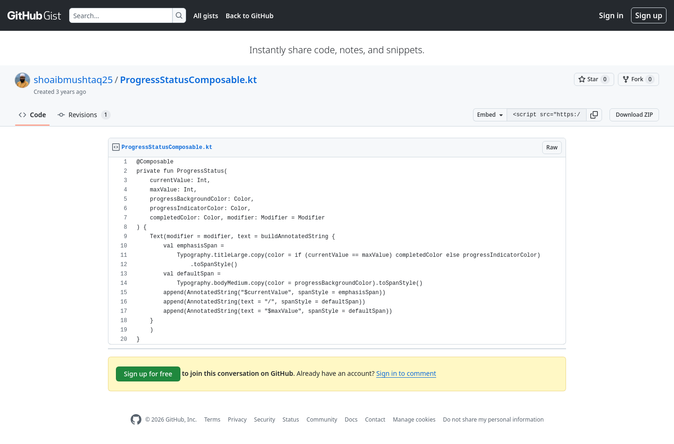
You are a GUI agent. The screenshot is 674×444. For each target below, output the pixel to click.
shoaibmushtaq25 (73, 79)
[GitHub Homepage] (136, 419)
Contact (375, 419)
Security (264, 419)
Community (322, 419)
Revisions (84, 115)
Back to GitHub (249, 15)
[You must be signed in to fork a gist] (638, 79)
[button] (594, 114)
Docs (351, 419)
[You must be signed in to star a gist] (594, 79)
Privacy (237, 419)
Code (32, 114)
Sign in (611, 15)
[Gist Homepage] (34, 15)
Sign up (648, 15)
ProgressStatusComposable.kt (188, 79)
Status (291, 419)
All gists (206, 15)
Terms (212, 419)
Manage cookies (414, 419)
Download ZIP (634, 115)
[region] (337, 251)
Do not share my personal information (493, 419)
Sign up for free (148, 373)
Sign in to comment (406, 373)
